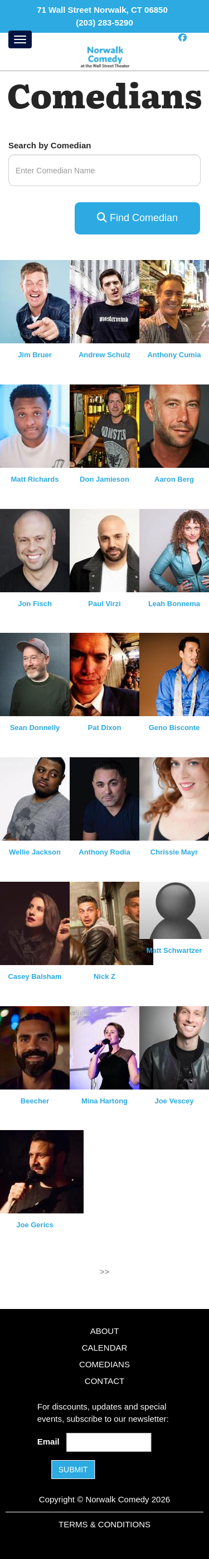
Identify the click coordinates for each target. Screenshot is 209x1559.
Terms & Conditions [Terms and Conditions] (104, 1524)
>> (105, 1271)
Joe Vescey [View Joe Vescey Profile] (173, 1101)
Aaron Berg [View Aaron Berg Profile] (174, 479)
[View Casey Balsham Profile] (42, 922)
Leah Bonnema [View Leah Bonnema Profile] (174, 603)
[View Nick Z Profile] (111, 922)
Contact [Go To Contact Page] (104, 1381)
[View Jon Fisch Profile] (42, 549)
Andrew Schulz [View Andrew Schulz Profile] (104, 355)
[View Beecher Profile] (42, 1046)
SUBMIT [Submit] (73, 1469)
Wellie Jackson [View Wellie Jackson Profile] (35, 852)
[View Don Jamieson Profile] (111, 425)
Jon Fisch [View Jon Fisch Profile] (35, 603)
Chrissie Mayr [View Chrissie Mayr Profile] (174, 852)
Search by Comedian (49, 145)
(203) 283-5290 (104, 22)
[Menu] (20, 39)
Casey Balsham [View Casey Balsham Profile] (34, 976)
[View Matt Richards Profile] (42, 425)
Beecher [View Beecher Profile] (35, 1101)
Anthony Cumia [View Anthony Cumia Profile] (174, 355)
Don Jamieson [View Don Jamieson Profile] (104, 479)
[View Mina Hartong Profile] (111, 1046)
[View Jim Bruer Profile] (42, 301)
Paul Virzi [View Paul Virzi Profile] (104, 603)
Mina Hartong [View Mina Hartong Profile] (104, 1101)
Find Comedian (137, 217)
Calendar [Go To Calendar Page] (105, 1347)
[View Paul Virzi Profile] (111, 549)
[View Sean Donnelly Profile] (42, 673)
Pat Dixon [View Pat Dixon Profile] (104, 727)
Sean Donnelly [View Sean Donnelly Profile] (35, 727)
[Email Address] (108, 1442)
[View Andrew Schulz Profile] (111, 301)
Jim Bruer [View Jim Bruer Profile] (35, 355)
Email (50, 1441)
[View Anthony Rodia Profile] (111, 798)
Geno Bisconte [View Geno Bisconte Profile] (174, 727)
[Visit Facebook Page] (182, 37)
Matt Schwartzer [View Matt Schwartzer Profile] (174, 950)
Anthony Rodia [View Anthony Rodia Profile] (104, 852)
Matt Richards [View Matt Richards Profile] (35, 479)
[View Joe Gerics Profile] (42, 1171)
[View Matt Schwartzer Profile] (174, 910)
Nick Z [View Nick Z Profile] (104, 976)
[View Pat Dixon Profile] (111, 673)
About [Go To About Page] (104, 1331)
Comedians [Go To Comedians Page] (104, 1364)
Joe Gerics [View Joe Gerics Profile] (35, 1225)
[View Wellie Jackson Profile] (42, 798)
